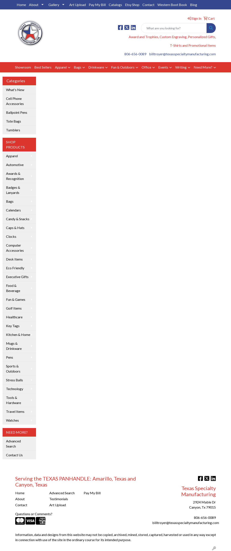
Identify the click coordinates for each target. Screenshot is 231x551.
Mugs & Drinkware (14, 345)
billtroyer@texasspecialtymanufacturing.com (182, 54)
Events (163, 67)
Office (146, 67)
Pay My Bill (97, 5)
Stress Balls (14, 380)
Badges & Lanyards (13, 190)
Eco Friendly (15, 268)
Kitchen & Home (18, 334)
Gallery (53, 5)
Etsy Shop (132, 5)
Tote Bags (13, 121)
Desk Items (14, 259)
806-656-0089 (135, 54)
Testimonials (58, 499)
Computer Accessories (15, 247)
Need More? (203, 67)
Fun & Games (15, 299)
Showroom (23, 67)
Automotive (15, 165)
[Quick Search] (174, 28)
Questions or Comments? (33, 514)
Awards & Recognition (15, 176)
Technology (14, 389)
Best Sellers (42, 67)
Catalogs (115, 5)
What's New (15, 90)
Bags (77, 67)
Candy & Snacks (17, 219)
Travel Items (15, 411)
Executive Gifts (17, 277)
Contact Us (14, 455)
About (33, 5)
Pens (9, 357)
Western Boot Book (172, 5)
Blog (193, 5)
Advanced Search (13, 443)
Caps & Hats (15, 228)
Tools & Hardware (13, 400)
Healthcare (14, 317)
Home (21, 5)
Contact (148, 5)
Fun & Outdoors (122, 67)
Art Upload (77, 5)
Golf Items (14, 308)
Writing (181, 67)
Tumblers (13, 130)
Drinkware (96, 67)
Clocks (11, 236)
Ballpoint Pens (16, 112)
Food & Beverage (13, 288)
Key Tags (13, 326)
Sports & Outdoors (13, 368)
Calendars (13, 210)
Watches (12, 420)
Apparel (61, 67)
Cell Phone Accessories (15, 101)
